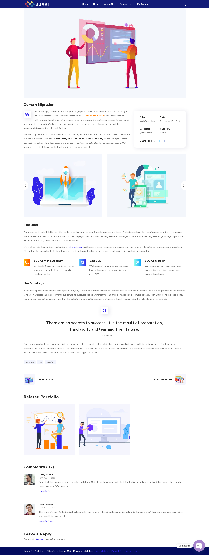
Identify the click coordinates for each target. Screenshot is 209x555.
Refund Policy (131, 551)
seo (40, 362)
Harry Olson (46, 474)
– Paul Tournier (104, 335)
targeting (51, 362)
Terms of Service (102, 551)
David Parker (46, 504)
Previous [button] (23, 185)
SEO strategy (75, 246)
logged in (40, 538)
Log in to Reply (46, 491)
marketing (29, 362)
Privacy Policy (117, 551)
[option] (63, 185)
